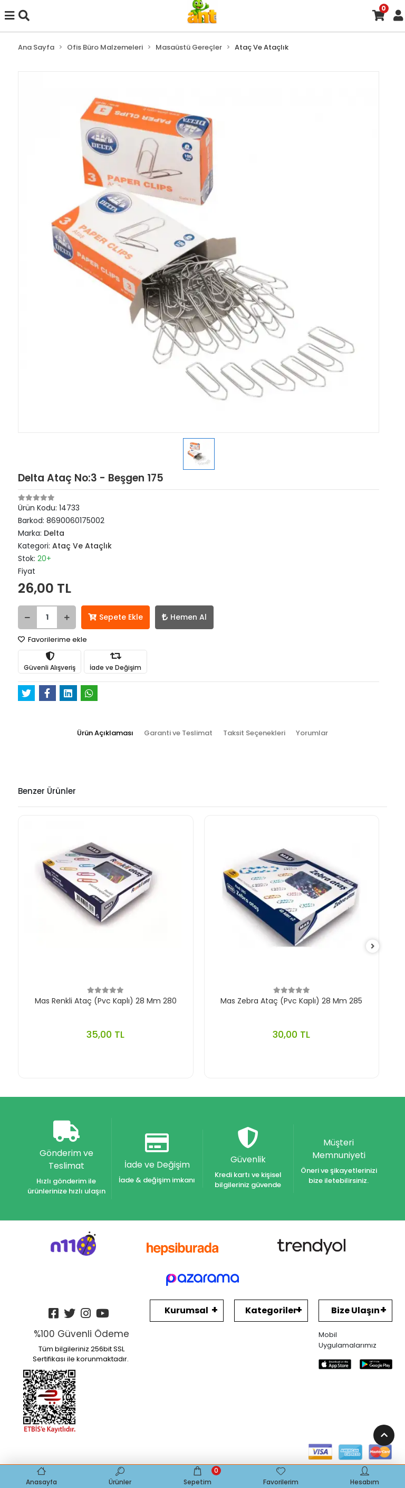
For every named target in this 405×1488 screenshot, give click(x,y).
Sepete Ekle (115, 617)
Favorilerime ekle (52, 639)
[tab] (105, 733)
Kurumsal (186, 1310)
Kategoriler (271, 1310)
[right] (373, 946)
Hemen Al (184, 617)
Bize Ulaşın (355, 1310)
